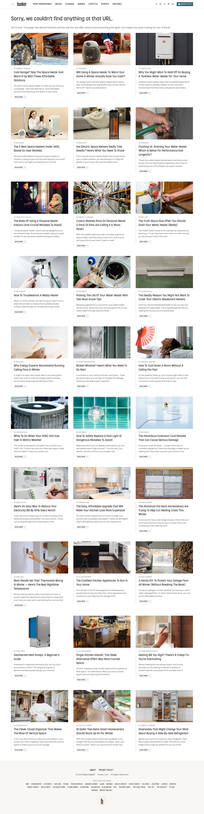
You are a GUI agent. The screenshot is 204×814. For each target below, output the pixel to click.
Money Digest (33, 787)
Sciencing (84, 787)
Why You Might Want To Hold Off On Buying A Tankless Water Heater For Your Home (164, 74)
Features (117, 4)
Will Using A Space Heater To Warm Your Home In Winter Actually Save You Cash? (100, 74)
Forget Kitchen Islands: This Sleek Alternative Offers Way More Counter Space (98, 659)
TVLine (172, 787)
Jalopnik (155, 784)
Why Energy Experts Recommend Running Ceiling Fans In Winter (39, 367)
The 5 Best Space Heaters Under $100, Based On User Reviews (37, 148)
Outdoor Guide (59, 787)
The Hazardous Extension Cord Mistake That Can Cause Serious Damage (162, 438)
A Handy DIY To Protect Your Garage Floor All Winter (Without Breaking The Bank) (164, 582)
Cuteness (47, 784)
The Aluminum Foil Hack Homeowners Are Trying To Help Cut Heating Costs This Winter (163, 510)
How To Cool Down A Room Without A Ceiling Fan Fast (161, 367)
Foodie (66, 784)
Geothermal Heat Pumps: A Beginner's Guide (36, 657)
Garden (81, 4)
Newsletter (185, 4)
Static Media (88, 775)
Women (94, 790)
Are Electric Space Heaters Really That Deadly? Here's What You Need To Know (100, 148)
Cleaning (69, 4)
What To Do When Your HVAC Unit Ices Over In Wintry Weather (36, 438)
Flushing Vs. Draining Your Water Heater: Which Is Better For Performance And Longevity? (163, 150)
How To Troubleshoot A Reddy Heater (36, 295)
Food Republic (77, 784)
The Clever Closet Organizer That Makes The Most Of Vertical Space (38, 731)
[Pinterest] (164, 4)
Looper (164, 784)
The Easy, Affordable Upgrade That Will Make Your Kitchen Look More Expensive (100, 508)
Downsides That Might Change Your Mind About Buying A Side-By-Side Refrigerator (164, 731)
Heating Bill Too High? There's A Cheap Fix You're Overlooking (164, 657)
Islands (145, 784)
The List (151, 787)
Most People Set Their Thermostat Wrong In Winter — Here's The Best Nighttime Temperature (38, 584)
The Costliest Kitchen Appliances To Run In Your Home (102, 582)
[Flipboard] (168, 4)
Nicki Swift (46, 787)
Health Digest (121, 784)
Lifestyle (93, 4)
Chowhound (36, 784)
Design (58, 4)
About (93, 770)
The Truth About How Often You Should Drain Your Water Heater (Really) (162, 223)
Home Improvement (42, 4)
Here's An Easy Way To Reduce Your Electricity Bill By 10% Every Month (35, 508)
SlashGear (106, 787)
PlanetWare (72, 787)
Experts (105, 4)
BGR (27, 784)
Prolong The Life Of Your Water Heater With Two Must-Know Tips (102, 297)
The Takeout (162, 787)
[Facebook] (156, 4)
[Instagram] (160, 4)
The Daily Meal (139, 787)
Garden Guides (91, 784)
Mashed (173, 784)
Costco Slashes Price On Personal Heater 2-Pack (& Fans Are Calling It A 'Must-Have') (101, 225)
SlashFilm (95, 787)
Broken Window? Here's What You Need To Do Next (101, 367)
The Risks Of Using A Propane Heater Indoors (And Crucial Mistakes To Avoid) (38, 223)
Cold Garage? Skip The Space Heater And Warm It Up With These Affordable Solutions (38, 76)
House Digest (134, 784)
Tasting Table (125, 787)
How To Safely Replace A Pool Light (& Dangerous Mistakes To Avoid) (99, 438)
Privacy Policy (106, 770)
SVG (115, 787)
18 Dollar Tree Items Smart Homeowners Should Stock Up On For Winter (100, 731)
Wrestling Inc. (106, 790)
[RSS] (173, 4)
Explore (57, 784)
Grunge (109, 784)
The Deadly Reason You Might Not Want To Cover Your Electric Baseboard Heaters (164, 297)
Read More (19, 97)
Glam (102, 784)
